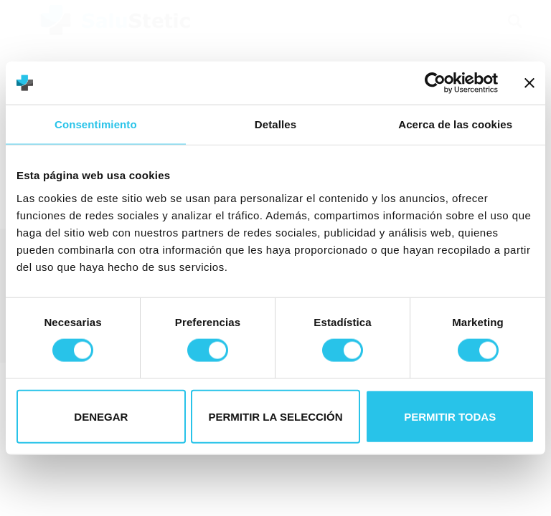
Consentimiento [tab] (96, 124)
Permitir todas (450, 416)
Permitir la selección (276, 416)
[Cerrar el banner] (529, 83)
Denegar (101, 416)
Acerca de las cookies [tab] (455, 124)
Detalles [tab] (275, 124)
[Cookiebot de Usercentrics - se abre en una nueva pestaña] (435, 83)
